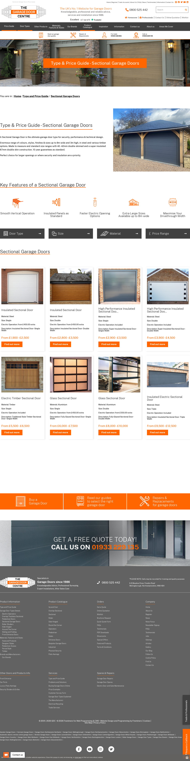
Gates (51, 636)
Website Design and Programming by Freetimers (121, 721)
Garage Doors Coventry (8, 737)
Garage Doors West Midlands (28, 737)
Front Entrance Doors (10, 635)
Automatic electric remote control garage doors (16, 735)
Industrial (52, 647)
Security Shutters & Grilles (10, 690)
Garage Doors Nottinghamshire (10, 740)
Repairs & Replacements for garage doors (165, 501)
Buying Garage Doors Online (59, 686)
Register (149, 614)
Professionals (146, 18)
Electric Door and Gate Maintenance (110, 686)
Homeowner (131, 18)
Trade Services (54, 708)
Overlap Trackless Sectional (12, 616)
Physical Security (55, 651)
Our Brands (6, 657)
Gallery (148, 647)
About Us (149, 611)
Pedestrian (53, 633)
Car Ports (3, 682)
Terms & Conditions (104, 647)
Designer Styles (8, 643)
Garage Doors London (113, 737)
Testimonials (101, 629)
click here (78, 757)
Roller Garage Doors (129, 737)
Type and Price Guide (35, 96)
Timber (4, 651)
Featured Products (9, 641)
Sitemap (149, 640)
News (148, 618)
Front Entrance (5, 679)
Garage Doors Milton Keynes (125, 735)
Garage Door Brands (160, 737)
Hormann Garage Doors (25, 732)
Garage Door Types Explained (60, 697)
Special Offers (102, 640)
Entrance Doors (54, 640)
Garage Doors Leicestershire (61, 735)
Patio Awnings (54, 654)
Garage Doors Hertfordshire (71, 737)
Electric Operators (9, 614)
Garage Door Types (144, 737)
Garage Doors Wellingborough (73, 732)
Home (17, 96)
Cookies (146, 721)
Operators (52, 629)
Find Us (148, 662)
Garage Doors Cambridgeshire (103, 735)
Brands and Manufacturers (10, 654)
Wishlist (185, 18)
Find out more (11, 344)
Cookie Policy (151, 658)
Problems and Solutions (57, 682)
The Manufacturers (56, 700)
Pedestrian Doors (8, 619)
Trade (186, 711)
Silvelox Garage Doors (42, 735)
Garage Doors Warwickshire (119, 732)
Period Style (6, 649)
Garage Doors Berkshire (31, 740)
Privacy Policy (100, 723)
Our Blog (149, 651)
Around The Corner (9, 629)
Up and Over (53, 607)
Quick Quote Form (104, 622)
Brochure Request (104, 618)
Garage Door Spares (105, 682)
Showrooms (101, 636)
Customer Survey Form (57, 693)
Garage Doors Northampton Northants (48, 732)
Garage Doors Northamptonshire (96, 732)
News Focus (150, 622)
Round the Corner (55, 625)
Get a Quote (101, 607)
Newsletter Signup (152, 625)
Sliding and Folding (9, 632)
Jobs (147, 636)
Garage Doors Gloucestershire (51, 740)
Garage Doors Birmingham (139, 732)
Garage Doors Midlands (166, 735)
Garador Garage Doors (7, 732)
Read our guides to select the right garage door (100, 501)
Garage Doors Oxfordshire (82, 735)
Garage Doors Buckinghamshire (93, 737)
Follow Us (149, 654)
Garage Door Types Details (10, 611)
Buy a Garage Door (38, 501)
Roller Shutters (7, 624)
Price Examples (54, 690)
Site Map (88, 723)
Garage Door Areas (175, 737)
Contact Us (159, 18)
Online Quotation (173, 18)
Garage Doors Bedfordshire (159, 732)
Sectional (52, 614)
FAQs (99, 625)
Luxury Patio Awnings (8, 686)
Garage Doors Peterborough (146, 735)
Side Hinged (6, 627)
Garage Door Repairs (105, 679)
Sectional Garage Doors (65, 96)
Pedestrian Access (9, 646)
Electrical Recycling (56, 704)
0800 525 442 (136, 9)
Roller (51, 618)
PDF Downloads (103, 633)
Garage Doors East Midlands (50, 737)
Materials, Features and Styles (11, 638)
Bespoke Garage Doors (57, 643)
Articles (148, 643)
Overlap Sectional (55, 611)
